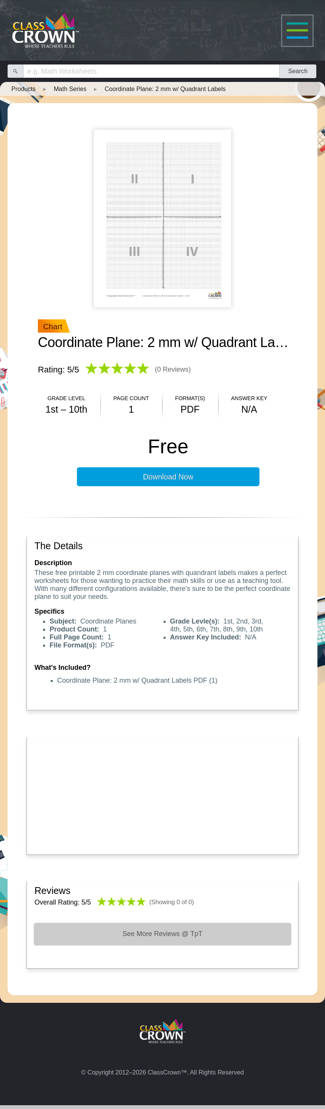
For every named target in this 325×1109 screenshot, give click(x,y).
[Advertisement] (162, 794)
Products (23, 88)
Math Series (70, 88)
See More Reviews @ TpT (162, 934)
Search (298, 71)
